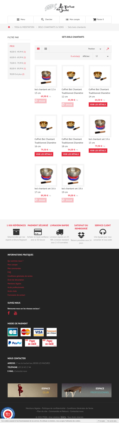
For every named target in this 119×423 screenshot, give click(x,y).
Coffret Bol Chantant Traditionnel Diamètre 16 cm (45, 143)
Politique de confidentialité (53, 408)
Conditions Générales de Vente (80, 408)
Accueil (9, 27)
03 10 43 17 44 (25, 367)
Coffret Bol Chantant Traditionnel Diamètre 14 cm (99, 93)
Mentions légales (14, 283)
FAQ (9, 272)
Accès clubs (12, 291)
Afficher (86, 56)
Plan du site (42, 411)
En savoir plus (112, 421)
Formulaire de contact (16, 295)
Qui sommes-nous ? (15, 261)
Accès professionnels (16, 287)
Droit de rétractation (16, 280)
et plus (17, 74)
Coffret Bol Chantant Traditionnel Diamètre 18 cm (72, 143)
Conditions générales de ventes (20, 276)
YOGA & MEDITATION (24, 27)
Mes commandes (14, 268)
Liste (45, 48)
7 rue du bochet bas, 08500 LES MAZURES (33, 363)
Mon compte (13, 264)
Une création (57, 417)
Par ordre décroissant (107, 48)
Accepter (102, 421)
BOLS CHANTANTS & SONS (51, 27)
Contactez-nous (21, 371)
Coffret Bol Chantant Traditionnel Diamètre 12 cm (72, 93)
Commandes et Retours (59, 411)
